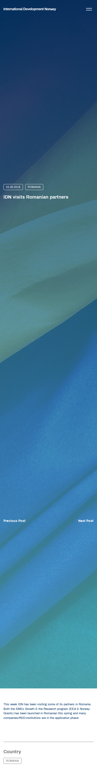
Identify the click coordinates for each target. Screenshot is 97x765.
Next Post (86, 521)
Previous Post (14, 521)
